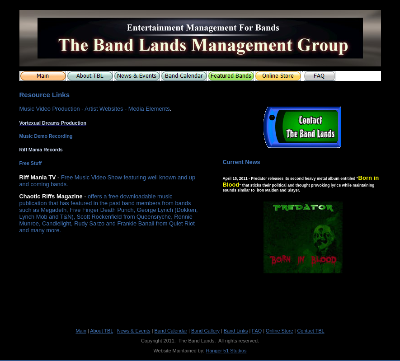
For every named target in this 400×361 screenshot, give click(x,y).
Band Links (236, 330)
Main (80, 330)
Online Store (279, 330)
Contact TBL (310, 330)
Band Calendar (171, 330)
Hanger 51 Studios (226, 350)
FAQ (257, 330)
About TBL (101, 330)
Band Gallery (205, 330)
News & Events (134, 330)
